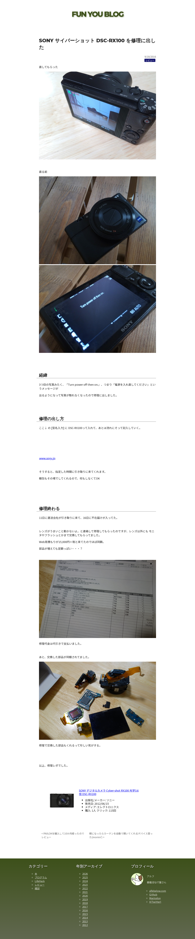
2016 (85, 910)
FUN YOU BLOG (97, 14)
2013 (85, 921)
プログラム (41, 877)
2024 (85, 881)
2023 (85, 885)
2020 (85, 896)
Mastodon (155, 898)
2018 (85, 903)
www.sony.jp (47, 458)
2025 (85, 877)
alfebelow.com (157, 891)
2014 (85, 917)
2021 (85, 892)
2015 (85, 914)
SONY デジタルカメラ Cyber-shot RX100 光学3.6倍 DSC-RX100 (109, 792)
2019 (85, 899)
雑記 (37, 888)
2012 (85, 925)
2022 (85, 888)
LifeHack (40, 881)
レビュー (39, 885)
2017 (85, 906)
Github (153, 894)
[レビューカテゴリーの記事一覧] (150, 60)
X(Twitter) (155, 902)
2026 (85, 874)
